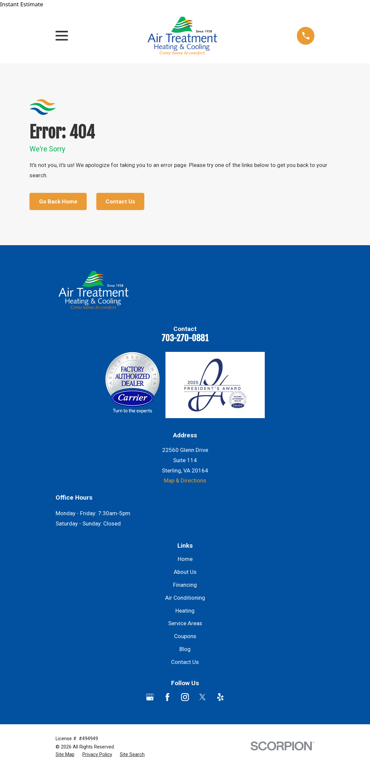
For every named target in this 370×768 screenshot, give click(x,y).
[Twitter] (203, 697)
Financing (185, 584)
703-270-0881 (185, 338)
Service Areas (185, 623)
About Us (185, 572)
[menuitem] (65, 754)
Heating (185, 610)
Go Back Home (58, 201)
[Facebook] (167, 697)
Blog (185, 649)
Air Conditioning (185, 597)
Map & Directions (185, 480)
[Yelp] (220, 697)
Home (185, 559)
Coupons (185, 636)
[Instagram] (185, 697)
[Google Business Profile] (150, 697)
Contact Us (120, 201)
